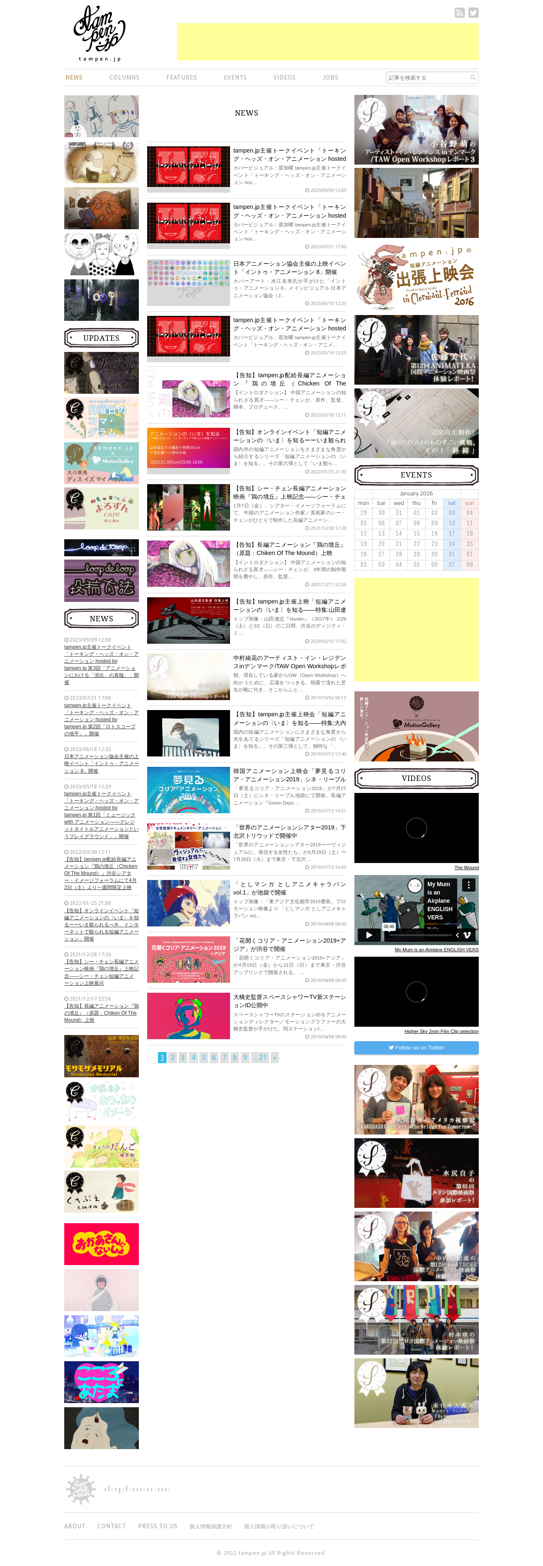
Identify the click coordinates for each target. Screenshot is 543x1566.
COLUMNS (124, 77)
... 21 (260, 1058)
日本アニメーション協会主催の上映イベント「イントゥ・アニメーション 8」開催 (101, 763)
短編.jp (99, 33)
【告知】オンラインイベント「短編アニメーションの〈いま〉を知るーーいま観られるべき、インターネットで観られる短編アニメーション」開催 (101, 925)
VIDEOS (285, 77)
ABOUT (75, 1526)
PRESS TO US (158, 1526)
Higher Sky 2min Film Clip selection (442, 1031)
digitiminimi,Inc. (137, 1489)
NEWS (74, 77)
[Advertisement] (328, 42)
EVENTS (235, 77)
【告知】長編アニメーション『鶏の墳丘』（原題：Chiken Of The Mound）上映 (101, 1013)
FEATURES (181, 77)
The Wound (466, 867)
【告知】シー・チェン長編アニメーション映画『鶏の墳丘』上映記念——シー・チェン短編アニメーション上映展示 (101, 972)
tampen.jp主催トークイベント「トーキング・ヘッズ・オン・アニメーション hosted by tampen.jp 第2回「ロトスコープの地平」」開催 (101, 720)
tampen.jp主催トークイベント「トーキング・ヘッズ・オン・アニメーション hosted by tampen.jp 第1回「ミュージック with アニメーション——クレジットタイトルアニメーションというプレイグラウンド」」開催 (101, 815)
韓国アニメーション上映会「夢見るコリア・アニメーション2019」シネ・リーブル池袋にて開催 (289, 779)
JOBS (330, 77)
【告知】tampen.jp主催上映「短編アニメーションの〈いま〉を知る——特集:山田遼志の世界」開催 (289, 609)
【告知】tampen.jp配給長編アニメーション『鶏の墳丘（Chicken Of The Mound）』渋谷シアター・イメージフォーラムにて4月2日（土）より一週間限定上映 (100, 873)
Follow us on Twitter (416, 1048)
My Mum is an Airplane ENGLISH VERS (437, 949)
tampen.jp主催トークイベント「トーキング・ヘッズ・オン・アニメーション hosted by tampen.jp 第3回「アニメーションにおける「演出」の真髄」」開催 (101, 665)
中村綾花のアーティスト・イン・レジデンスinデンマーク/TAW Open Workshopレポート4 (289, 666)
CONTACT (111, 1526)
